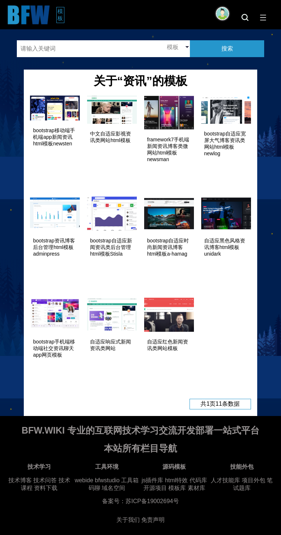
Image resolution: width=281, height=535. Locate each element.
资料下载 (45, 488)
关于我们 (128, 520)
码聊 (94, 488)
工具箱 (130, 480)
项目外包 (253, 480)
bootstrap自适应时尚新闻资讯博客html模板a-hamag (168, 247)
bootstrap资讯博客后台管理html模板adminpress (54, 247)
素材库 (196, 488)
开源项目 (155, 488)
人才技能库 (225, 480)
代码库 (198, 480)
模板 (60, 14)
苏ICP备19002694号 (152, 501)
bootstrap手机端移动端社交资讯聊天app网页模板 (54, 348)
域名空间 (113, 488)
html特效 (176, 480)
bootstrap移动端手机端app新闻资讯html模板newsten (54, 136)
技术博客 (20, 480)
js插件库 (153, 480)
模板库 (177, 488)
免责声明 (153, 520)
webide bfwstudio (98, 480)
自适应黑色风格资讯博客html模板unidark (224, 247)
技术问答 (45, 480)
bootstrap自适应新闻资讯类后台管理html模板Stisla (111, 247)
